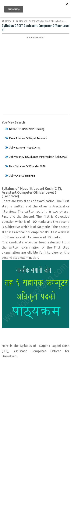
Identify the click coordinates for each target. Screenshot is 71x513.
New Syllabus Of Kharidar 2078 (27, 166)
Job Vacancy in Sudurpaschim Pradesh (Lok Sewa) (38, 156)
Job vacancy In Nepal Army (24, 147)
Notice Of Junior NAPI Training (26, 129)
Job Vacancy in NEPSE (22, 175)
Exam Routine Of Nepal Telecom (28, 138)
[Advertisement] (35, 75)
